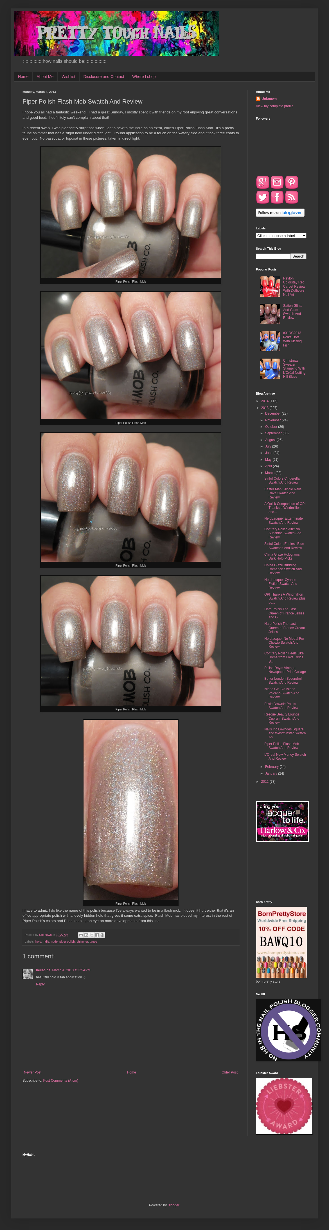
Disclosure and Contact (104, 76)
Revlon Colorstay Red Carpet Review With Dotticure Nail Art (294, 286)
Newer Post (32, 1072)
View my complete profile (274, 106)
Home (23, 76)
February (272, 767)
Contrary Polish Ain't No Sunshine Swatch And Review (282, 533)
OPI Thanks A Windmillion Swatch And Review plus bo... (284, 598)
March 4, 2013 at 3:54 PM (71, 970)
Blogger (173, 1205)
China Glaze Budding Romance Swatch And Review (283, 569)
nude (54, 941)
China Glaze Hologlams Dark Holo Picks (282, 556)
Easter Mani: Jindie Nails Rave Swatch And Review (282, 493)
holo (38, 941)
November (273, 420)
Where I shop (144, 76)
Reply (40, 984)
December (273, 413)
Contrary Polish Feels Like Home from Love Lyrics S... (284, 657)
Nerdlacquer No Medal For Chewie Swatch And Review (284, 643)
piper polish (67, 941)
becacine (43, 970)
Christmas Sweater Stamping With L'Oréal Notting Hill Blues (294, 369)
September (274, 433)
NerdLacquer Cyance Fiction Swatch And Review (280, 584)
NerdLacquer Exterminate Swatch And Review (283, 520)
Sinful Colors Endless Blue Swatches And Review (284, 546)
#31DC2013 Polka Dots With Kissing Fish (292, 339)
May (268, 460)
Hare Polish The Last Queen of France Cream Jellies (284, 628)
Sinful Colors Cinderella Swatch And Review (281, 480)
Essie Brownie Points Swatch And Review (281, 706)
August (271, 440)
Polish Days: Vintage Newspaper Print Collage (285, 670)
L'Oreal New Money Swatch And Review (285, 757)
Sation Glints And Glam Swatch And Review (292, 312)
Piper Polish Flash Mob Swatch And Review (281, 746)
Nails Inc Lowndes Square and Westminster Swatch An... (285, 733)
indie (46, 941)
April (269, 466)
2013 (265, 408)
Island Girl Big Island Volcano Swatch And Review (281, 693)
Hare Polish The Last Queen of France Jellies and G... (284, 613)
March (270, 473)
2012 (265, 782)
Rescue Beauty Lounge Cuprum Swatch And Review (281, 718)
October (271, 427)
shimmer (82, 941)
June (269, 453)
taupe (93, 941)
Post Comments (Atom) (60, 1081)
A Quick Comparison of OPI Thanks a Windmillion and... (285, 508)
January (271, 773)
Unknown (269, 99)
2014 (265, 401)
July (268, 446)
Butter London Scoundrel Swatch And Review (283, 681)
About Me (45, 76)
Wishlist (68, 76)
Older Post (230, 1072)
